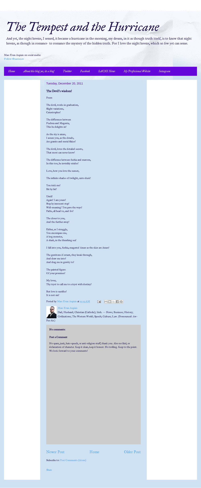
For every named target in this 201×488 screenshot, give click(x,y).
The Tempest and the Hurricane (82, 27)
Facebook (85, 71)
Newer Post (55, 452)
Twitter (67, 71)
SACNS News (106, 71)
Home (11, 71)
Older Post (132, 452)
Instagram (164, 71)
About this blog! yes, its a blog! (38, 71)
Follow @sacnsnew (14, 59)
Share (49, 470)
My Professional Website (137, 71)
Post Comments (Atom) (73, 460)
